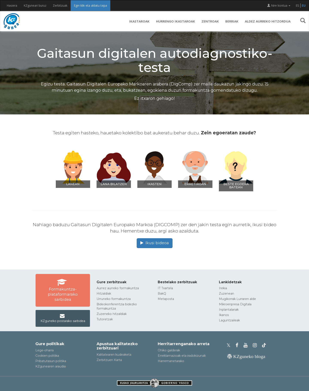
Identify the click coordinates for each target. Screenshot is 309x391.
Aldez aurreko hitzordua (268, 21)
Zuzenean (226, 293)
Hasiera (12, 5)
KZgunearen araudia (50, 366)
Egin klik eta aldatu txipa (90, 5)
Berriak (231, 21)
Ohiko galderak (169, 350)
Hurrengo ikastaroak (175, 21)
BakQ (162, 293)
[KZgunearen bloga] (246, 356)
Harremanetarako (171, 361)
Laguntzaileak (229, 320)
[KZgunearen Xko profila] (229, 345)
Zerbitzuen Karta (109, 360)
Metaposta (166, 299)
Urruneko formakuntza (114, 299)
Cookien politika (47, 356)
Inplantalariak (229, 310)
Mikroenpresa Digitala (235, 304)
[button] (303, 21)
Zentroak (210, 21)
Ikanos (224, 315)
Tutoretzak (105, 319)
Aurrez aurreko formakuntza (118, 288)
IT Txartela (165, 288)
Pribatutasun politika (50, 361)
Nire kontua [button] (278, 5)
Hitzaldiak (104, 293)
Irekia (223, 288)
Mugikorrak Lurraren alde (237, 299)
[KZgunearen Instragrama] (256, 345)
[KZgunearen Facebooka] (238, 345)
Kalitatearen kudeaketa (114, 355)
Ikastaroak (139, 21)
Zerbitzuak (60, 5)
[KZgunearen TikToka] (264, 345)
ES (297, 5)
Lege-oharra (44, 350)
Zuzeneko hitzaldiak (112, 314)
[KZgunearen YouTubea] (246, 345)
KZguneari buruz (35, 5)
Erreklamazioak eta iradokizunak (182, 356)
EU (304, 5)
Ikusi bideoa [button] (154, 243)
